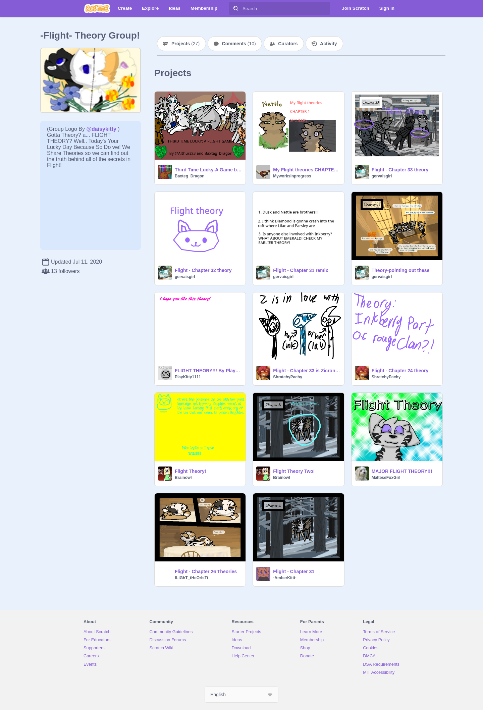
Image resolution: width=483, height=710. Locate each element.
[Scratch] (97, 8)
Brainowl (183, 477)
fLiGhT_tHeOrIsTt (191, 578)
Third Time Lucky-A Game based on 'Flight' (208, 169)
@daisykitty (101, 129)
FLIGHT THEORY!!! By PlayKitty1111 (208, 370)
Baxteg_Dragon (190, 176)
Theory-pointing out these (401, 270)
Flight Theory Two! (294, 471)
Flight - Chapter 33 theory (400, 169)
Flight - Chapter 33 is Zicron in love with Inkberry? (306, 370)
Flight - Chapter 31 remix (300, 270)
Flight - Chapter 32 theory (203, 270)
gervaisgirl (382, 176)
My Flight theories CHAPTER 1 (306, 169)
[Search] (236, 8)
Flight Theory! (190, 471)
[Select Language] (241, 695)
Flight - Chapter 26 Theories (206, 571)
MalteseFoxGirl (386, 477)
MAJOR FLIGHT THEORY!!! (402, 471)
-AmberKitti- (284, 578)
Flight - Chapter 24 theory (400, 370)
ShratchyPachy (287, 377)
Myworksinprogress (292, 176)
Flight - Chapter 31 (293, 571)
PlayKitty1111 (188, 377)
